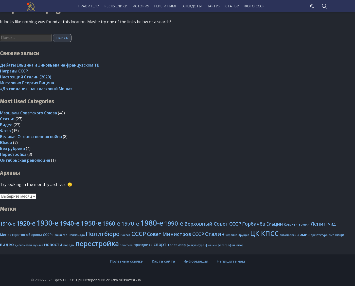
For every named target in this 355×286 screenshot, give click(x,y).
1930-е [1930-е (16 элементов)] (47, 223)
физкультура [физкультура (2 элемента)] (195, 245)
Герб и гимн (166, 6)
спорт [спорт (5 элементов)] (160, 244)
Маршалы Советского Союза (28, 113)
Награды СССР (14, 71)
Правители (88, 6)
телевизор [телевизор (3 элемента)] (176, 245)
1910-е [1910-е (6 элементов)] (7, 223)
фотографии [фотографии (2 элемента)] (226, 245)
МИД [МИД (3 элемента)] (332, 224)
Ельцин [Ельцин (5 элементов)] (274, 224)
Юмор (6, 142)
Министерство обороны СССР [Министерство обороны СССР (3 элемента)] (26, 234)
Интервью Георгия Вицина (27, 83)
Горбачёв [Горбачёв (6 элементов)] (253, 223)
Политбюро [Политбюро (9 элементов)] (103, 234)
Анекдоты (192, 6)
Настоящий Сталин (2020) (25, 77)
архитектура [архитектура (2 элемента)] (319, 235)
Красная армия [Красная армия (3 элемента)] (296, 224)
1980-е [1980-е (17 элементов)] (151, 223)
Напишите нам (231, 261)
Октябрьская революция (25, 160)
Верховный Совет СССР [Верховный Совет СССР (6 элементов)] (212, 223)
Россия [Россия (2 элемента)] (125, 235)
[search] (324, 6)
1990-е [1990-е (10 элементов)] (173, 223)
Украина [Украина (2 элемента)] (231, 235)
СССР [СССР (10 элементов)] (138, 234)
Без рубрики (12, 148)
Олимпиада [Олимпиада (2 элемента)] (77, 235)
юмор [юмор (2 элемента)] (240, 245)
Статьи (232, 6)
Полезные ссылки (126, 261)
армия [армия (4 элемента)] (303, 234)
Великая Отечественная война (31, 136)
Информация (195, 261)
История (140, 6)
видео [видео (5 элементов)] (7, 244)
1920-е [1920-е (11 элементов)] (26, 223)
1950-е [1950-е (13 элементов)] (91, 223)
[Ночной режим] (312, 6)
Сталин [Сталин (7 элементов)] (215, 234)
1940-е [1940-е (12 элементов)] (69, 223)
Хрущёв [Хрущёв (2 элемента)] (243, 235)
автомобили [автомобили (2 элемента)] (288, 235)
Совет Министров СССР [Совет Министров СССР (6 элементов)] (175, 234)
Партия (213, 6)
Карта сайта (163, 261)
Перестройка (13, 154)
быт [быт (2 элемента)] (331, 235)
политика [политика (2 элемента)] (126, 245)
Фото (5, 130)
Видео (6, 124)
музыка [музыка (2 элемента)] (38, 245)
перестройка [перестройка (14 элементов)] (97, 243)
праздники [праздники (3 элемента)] (143, 245)
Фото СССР (254, 6)
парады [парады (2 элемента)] (68, 245)
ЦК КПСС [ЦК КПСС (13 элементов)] (264, 233)
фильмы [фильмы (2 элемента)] (211, 245)
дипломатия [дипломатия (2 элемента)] (23, 245)
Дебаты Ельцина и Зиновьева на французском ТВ (49, 65)
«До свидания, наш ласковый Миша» (36, 88)
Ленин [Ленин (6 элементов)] (318, 223)
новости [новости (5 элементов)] (53, 244)
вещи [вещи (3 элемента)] (339, 234)
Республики (115, 6)
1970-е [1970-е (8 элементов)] (130, 223)
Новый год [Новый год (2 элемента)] (60, 235)
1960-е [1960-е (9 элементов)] (111, 223)
